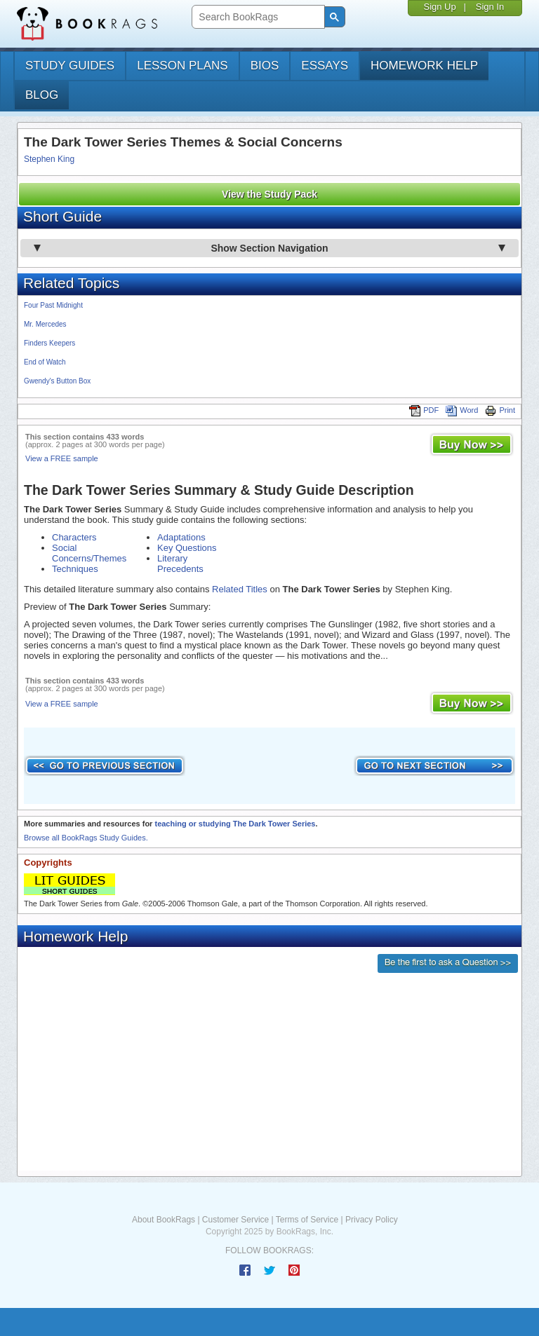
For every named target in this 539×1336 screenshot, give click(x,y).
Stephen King (49, 159)
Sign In (490, 6)
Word (462, 410)
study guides (69, 65)
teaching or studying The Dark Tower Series (234, 823)
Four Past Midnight (53, 305)
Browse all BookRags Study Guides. (86, 837)
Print (500, 410)
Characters (74, 537)
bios (265, 65)
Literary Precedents (180, 563)
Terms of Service (307, 1220)
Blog (41, 95)
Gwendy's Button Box (57, 381)
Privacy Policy (371, 1220)
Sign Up (439, 6)
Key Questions (187, 548)
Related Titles (239, 589)
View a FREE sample (61, 458)
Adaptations (181, 537)
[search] (256, 17)
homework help (424, 65)
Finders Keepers (49, 343)
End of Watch (45, 362)
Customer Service (235, 1220)
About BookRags (163, 1220)
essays (324, 65)
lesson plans (182, 65)
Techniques (75, 569)
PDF (424, 410)
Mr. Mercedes (45, 324)
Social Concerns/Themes (89, 553)
